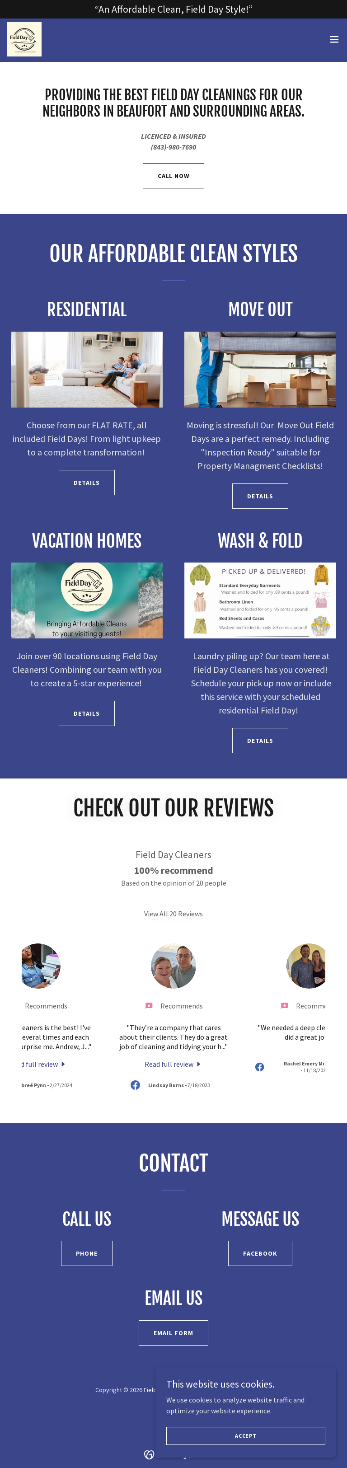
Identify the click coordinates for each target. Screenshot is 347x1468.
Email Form (173, 1333)
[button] (334, 40)
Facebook (260, 1253)
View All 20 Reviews (173, 913)
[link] (25, 40)
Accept (246, 1435)
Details (87, 482)
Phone (87, 1253)
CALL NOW (174, 176)
